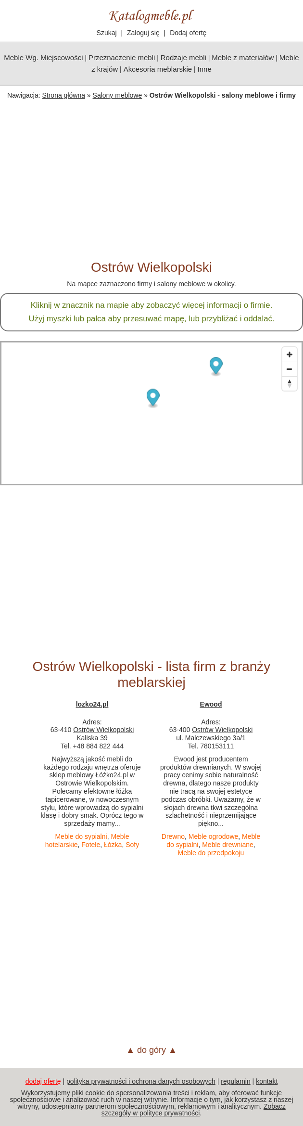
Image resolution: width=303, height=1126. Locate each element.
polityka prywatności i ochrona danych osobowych (140, 1081)
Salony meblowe (117, 95)
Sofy (132, 844)
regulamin (235, 1081)
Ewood (211, 704)
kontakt (267, 1081)
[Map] (151, 413)
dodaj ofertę (43, 1081)
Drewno (173, 836)
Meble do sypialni (81, 836)
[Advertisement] (151, 187)
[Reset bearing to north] (289, 383)
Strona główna (63, 95)
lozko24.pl (92, 704)
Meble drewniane (227, 844)
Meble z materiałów (243, 57)
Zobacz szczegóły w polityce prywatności (193, 1109)
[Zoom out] (289, 369)
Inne (205, 69)
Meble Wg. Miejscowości (43, 57)
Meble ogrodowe (214, 836)
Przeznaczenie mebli (121, 57)
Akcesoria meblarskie (158, 69)
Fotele (90, 844)
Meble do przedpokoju (211, 853)
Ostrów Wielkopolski (103, 730)
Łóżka (113, 844)
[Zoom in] (289, 354)
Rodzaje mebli (183, 57)
